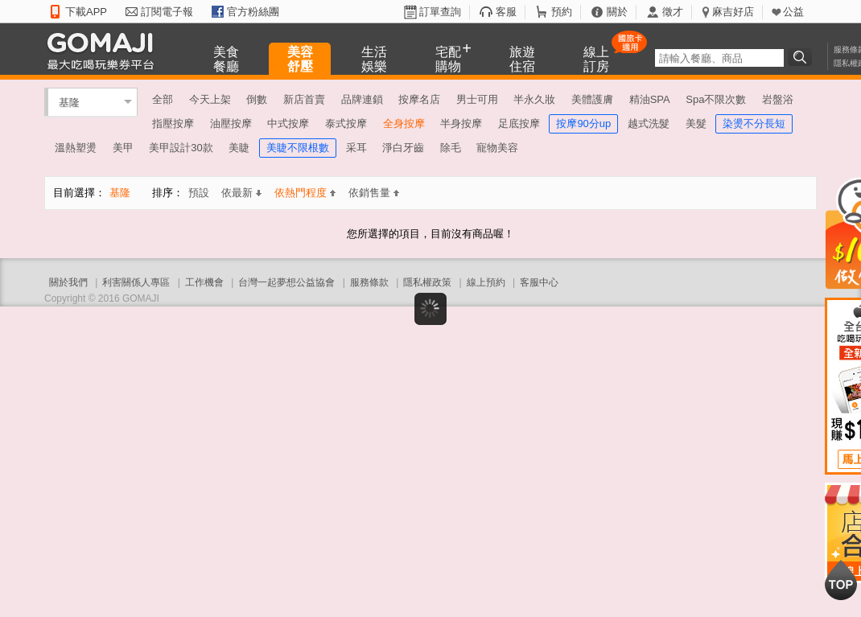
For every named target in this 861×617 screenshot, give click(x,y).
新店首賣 (304, 99)
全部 (162, 99)
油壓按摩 (231, 123)
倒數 (256, 99)
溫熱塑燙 (76, 148)
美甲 (123, 148)
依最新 (241, 193)
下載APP (86, 12)
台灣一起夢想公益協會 (286, 282)
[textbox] (719, 58)
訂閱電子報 (167, 12)
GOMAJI (104, 50)
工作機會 (204, 282)
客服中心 (539, 282)
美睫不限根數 (297, 148)
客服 (506, 12)
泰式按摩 (346, 123)
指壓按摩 (173, 123)
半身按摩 (461, 123)
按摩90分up (583, 123)
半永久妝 (534, 99)
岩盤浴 (777, 99)
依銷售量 (373, 193)
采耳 (356, 148)
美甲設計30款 (180, 148)
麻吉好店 (733, 12)
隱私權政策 (427, 282)
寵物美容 (497, 148)
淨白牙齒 (403, 148)
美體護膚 (592, 99)
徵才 (672, 12)
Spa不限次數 (716, 99)
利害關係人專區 (136, 282)
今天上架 (210, 99)
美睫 (239, 148)
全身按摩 (404, 123)
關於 (617, 12)
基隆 (69, 102)
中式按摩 (288, 123)
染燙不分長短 (754, 123)
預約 (561, 12)
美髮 (696, 123)
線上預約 (486, 282)
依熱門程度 (305, 193)
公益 (793, 12)
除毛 (450, 148)
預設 (198, 193)
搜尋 (802, 57)
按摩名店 (419, 99)
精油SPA (649, 99)
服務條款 (369, 282)
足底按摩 (519, 123)
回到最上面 (841, 580)
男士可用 (477, 99)
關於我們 (68, 282)
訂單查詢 (440, 12)
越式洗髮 (648, 123)
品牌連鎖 (362, 99)
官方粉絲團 (253, 12)
